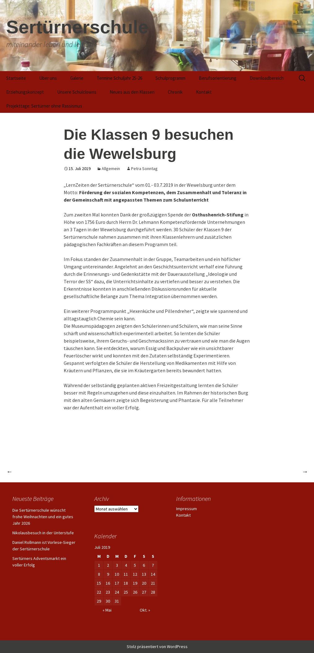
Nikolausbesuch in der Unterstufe (43, 533)
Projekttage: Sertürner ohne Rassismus (44, 106)
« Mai (107, 610)
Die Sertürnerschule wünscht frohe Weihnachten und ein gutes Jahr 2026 (42, 516)
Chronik (175, 92)
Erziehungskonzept (25, 92)
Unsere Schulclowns (76, 92)
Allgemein (111, 168)
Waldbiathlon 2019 (281, 471)
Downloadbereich (267, 78)
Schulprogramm (170, 78)
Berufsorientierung (217, 78)
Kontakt (204, 92)
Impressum (186, 508)
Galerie (76, 78)
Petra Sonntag (144, 168)
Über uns (48, 78)
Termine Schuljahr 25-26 (119, 78)
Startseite (16, 78)
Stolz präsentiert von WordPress (157, 646)
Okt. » (145, 610)
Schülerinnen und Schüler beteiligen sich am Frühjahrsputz (80, 471)
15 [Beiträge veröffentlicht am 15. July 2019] (99, 583)
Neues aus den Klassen (132, 92)
